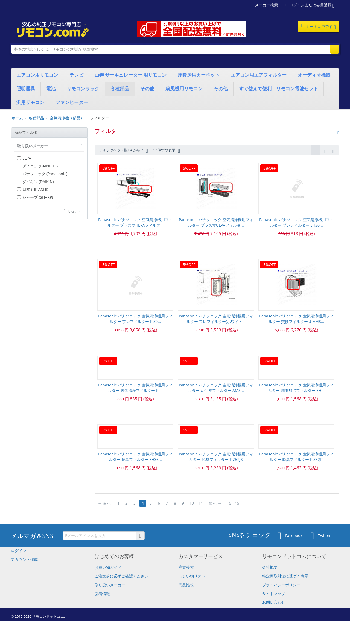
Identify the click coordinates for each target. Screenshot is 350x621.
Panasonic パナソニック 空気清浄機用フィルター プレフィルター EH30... (296, 222)
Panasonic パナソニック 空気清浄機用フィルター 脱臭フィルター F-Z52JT (296, 457)
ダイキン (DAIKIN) (35, 181)
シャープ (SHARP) (35, 197)
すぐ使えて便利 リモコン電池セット (278, 88)
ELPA (24, 158)
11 (202, 503)
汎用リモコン (30, 102)
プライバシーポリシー (281, 585)
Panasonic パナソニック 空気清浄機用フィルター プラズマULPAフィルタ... (216, 222)
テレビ (76, 75)
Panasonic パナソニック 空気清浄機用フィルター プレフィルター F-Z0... (135, 319)
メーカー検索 (266, 4)
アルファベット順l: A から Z (125, 150)
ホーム (17, 117)
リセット (74, 211)
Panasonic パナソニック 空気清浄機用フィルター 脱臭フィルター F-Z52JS (216, 457)
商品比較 (186, 585)
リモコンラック (83, 88)
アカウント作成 (24, 559)
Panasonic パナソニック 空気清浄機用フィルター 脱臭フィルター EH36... (135, 457)
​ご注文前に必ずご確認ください (121, 576)
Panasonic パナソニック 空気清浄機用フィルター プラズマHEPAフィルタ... (135, 222)
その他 (147, 88)
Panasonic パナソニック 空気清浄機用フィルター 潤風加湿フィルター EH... (296, 388)
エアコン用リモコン (37, 75)
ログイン (18, 550)
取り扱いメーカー (110, 585)
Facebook (290, 536)
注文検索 (186, 567)
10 (193, 503)
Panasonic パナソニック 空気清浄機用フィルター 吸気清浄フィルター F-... (135, 388)
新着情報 (102, 593)
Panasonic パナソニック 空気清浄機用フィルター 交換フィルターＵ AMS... (296, 319)
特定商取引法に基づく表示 (285, 576)
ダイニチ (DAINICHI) (37, 166)
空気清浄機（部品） (67, 117)
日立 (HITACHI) (32, 189)
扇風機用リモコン (184, 88)
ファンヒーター (72, 102)
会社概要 (270, 567)
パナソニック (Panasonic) (42, 173)
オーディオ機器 (314, 75)
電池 (51, 88)
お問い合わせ (273, 602)
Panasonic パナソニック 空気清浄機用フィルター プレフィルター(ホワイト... (216, 319)
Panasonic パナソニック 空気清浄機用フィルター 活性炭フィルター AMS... (216, 388)
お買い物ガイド (108, 567)
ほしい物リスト (192, 576)
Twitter (320, 536)
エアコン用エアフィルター (259, 75)
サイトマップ (273, 593)
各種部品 (119, 88)
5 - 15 (236, 503)
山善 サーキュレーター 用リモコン (131, 75)
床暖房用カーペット (199, 75)
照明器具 (25, 88)
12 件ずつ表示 (172, 150)
